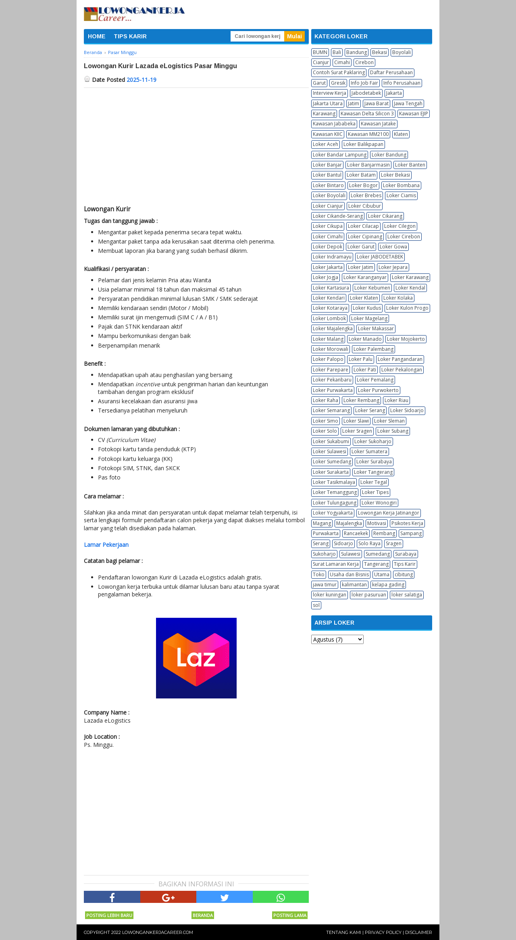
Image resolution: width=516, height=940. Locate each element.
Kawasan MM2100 (368, 134)
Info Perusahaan (401, 82)
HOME (97, 36)
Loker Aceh (325, 144)
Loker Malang (328, 339)
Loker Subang (392, 430)
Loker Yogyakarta (333, 512)
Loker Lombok (329, 318)
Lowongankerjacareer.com (157, 932)
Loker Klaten (364, 297)
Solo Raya (369, 543)
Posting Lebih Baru (109, 915)
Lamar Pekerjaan (106, 544)
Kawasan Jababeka (334, 123)
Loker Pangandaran (400, 359)
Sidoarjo (343, 543)
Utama (381, 574)
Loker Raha (325, 400)
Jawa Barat (376, 103)
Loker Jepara (393, 267)
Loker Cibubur (364, 205)
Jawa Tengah (408, 103)
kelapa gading (388, 584)
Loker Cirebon (403, 236)
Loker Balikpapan (363, 144)
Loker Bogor (363, 185)
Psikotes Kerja (407, 523)
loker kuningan (329, 594)
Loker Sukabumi (331, 441)
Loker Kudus (367, 307)
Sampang (411, 533)
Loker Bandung (389, 154)
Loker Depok (327, 246)
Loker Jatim (360, 267)
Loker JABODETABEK (380, 256)
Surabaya (405, 553)
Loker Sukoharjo (372, 441)
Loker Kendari (329, 297)
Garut (319, 82)
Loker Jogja (325, 277)
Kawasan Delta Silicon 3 (367, 113)
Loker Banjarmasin (368, 164)
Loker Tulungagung (334, 502)
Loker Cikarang (385, 216)
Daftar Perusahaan (391, 72)
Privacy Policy (383, 932)
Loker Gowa (393, 246)
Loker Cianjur (328, 205)
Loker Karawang (410, 277)
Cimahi (342, 62)
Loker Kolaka (398, 297)
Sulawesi (350, 553)
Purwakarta (326, 533)
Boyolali (401, 52)
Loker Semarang (331, 410)
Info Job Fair (364, 82)
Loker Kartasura (331, 287)
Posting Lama (289, 915)
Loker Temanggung (335, 492)
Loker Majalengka (333, 328)
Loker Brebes (366, 195)
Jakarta (394, 93)
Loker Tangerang (373, 472)
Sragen (394, 543)
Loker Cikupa (328, 226)
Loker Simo (325, 420)
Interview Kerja (329, 93)
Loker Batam (361, 174)
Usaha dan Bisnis (349, 574)
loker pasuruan (369, 594)
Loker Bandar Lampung (339, 154)
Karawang (324, 113)
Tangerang (376, 564)
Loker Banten (410, 164)
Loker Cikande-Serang (338, 216)
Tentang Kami (343, 932)
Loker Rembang (361, 400)
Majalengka (349, 523)
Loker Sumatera (369, 451)
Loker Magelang (369, 318)
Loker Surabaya (374, 461)
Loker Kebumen (372, 287)
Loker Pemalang (375, 379)
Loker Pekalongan (401, 369)
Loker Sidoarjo (407, 410)
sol (316, 605)
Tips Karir (405, 564)
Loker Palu (360, 359)
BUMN (320, 52)
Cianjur (321, 62)
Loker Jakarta (328, 267)
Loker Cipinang (365, 236)
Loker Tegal (373, 482)
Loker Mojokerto (406, 339)
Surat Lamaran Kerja (336, 564)
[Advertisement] (196, 148)
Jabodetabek (366, 93)
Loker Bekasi (395, 174)
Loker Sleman (389, 420)
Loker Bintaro (328, 185)
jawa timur (325, 584)
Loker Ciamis (401, 195)
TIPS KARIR (130, 36)
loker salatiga (406, 594)
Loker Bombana (401, 185)
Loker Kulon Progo (407, 307)
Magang (322, 523)
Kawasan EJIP (413, 113)
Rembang (384, 533)
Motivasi (376, 523)
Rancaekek (356, 533)
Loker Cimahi (328, 236)
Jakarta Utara (328, 103)
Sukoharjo (324, 553)
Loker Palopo (328, 359)
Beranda (203, 915)
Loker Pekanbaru (332, 379)
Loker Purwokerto (378, 390)
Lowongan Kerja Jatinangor (388, 512)
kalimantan (354, 584)
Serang (321, 543)
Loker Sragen (357, 430)
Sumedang (378, 553)
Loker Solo (325, 430)
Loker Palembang (373, 349)
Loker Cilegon (400, 226)
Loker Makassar (376, 328)
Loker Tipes (375, 492)
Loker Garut (361, 246)
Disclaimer (418, 932)
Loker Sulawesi (329, 451)
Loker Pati (365, 369)
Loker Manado (365, 339)
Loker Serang (370, 410)
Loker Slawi (356, 420)
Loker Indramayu (332, 256)
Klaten (401, 134)
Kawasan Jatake (378, 123)
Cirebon (364, 62)
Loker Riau (396, 400)
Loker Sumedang (332, 461)
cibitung (404, 574)
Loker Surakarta (331, 472)
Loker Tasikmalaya (334, 482)
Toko (319, 574)
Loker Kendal (410, 287)
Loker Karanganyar (365, 277)
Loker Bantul (327, 174)
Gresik (338, 82)
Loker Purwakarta (333, 390)
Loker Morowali (330, 349)
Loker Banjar (327, 164)
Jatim (353, 103)
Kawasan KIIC (328, 134)
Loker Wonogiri (379, 502)
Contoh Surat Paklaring (339, 72)
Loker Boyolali (329, 195)
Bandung (356, 52)
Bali (337, 52)
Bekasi (379, 52)
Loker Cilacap (363, 226)
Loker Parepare (330, 369)
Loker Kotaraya (330, 307)
